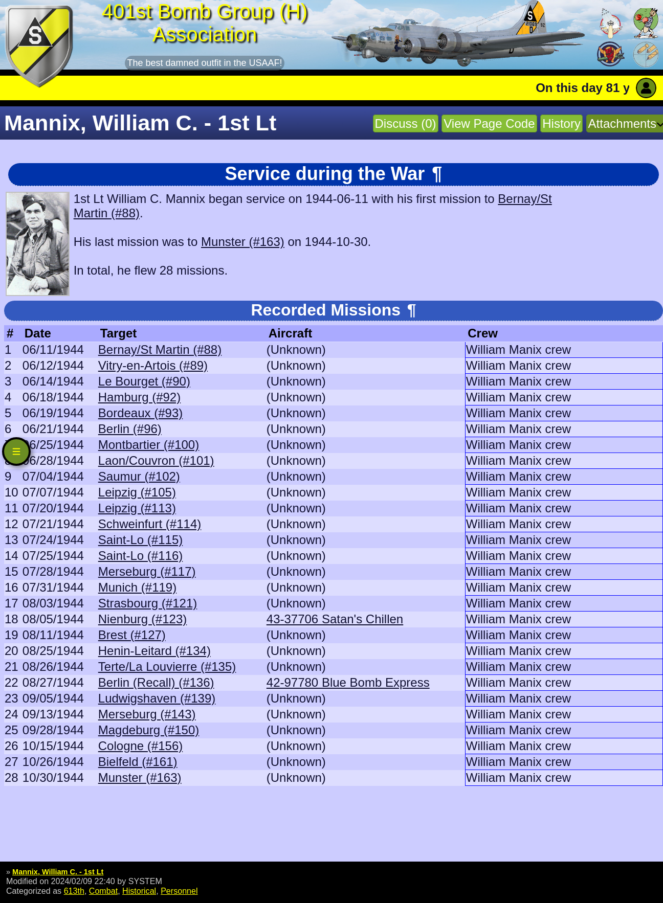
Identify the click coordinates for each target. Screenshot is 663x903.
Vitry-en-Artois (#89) (153, 365)
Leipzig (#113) (137, 508)
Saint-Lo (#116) (140, 555)
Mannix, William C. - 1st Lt (57, 872)
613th (74, 890)
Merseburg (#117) (147, 571)
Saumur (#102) (139, 476)
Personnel (179, 890)
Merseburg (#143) (147, 714)
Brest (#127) (132, 635)
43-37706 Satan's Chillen (335, 619)
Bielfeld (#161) (138, 762)
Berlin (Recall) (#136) (156, 682)
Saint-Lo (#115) (140, 540)
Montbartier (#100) (148, 445)
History (561, 123)
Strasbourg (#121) (147, 603)
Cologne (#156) (140, 746)
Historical (139, 890)
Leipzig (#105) (137, 492)
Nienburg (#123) (142, 619)
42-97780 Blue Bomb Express (348, 682)
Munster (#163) (242, 242)
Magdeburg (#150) (148, 730)
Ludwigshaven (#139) (157, 698)
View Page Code (489, 123)
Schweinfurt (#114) (149, 524)
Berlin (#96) (130, 429)
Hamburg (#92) (139, 397)
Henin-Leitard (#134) (154, 651)
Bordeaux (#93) (140, 413)
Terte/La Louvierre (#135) (167, 666)
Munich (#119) (137, 587)
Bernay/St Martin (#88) (160, 349)
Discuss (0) (405, 123)
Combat (103, 890)
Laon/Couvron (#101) (156, 460)
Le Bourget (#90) (144, 381)
